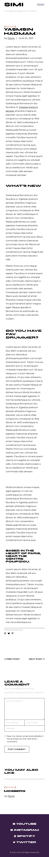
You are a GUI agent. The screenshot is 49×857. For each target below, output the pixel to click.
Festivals (15, 11)
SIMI (19, 852)
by (9, 38)
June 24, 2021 (25, 38)
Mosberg (14, 791)
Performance (13, 630)
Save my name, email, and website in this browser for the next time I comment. (25, 739)
